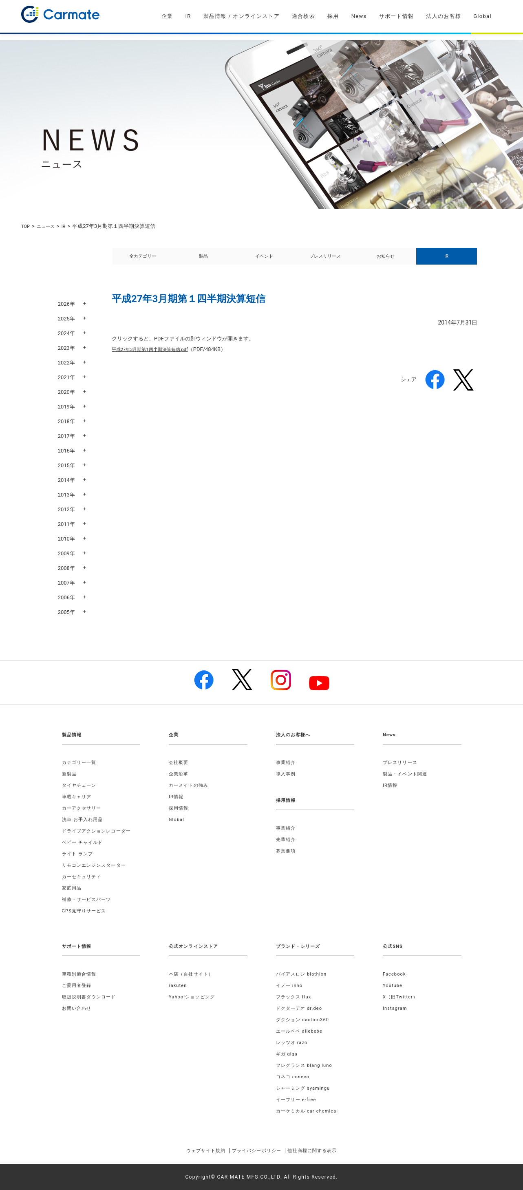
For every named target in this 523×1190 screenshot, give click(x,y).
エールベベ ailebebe (301, 1031)
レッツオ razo (293, 1042)
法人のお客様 (443, 16)
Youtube (393, 985)
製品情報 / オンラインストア (241, 16)
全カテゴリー (143, 261)
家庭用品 (73, 888)
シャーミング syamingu (305, 1088)
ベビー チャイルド (84, 842)
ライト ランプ (79, 854)
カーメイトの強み (190, 785)
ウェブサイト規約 (193, 1150)
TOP (26, 226)
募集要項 (287, 851)
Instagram (396, 1008)
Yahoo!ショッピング (194, 997)
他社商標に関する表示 (324, 1150)
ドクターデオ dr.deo (301, 1008)
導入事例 (287, 774)
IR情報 (177, 796)
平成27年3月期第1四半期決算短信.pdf (157, 358)
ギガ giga (288, 1054)
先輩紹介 (287, 839)
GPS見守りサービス (86, 911)
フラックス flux (295, 997)
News (359, 16)
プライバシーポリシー (256, 1150)
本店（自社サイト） (193, 974)
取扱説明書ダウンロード (91, 997)
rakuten (178, 985)
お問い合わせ (78, 1008)
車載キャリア (78, 796)
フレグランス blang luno (307, 1065)
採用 (333, 16)
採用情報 (179, 808)
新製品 (70, 774)
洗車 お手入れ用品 (84, 819)
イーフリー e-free (298, 1099)
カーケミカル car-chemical (310, 1111)
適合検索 (303, 16)
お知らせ (385, 261)
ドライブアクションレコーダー (99, 831)
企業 (167, 16)
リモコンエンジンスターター (97, 865)
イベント (264, 261)
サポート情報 (396, 16)
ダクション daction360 (305, 1019)
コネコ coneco (294, 1077)
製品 (203, 261)
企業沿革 (179, 774)
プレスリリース (325, 261)
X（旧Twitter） (402, 997)
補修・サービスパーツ (89, 899)
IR (188, 16)
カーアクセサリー (83, 808)
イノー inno (290, 985)
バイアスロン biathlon (303, 974)
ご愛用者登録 (78, 985)
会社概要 (179, 762)
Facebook (395, 974)
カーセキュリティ (83, 876)
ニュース (49, 226)
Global (482, 16)
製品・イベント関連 (407, 774)
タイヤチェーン (80, 785)
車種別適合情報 (80, 974)
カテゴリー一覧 (80, 762)
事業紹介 (287, 762)
